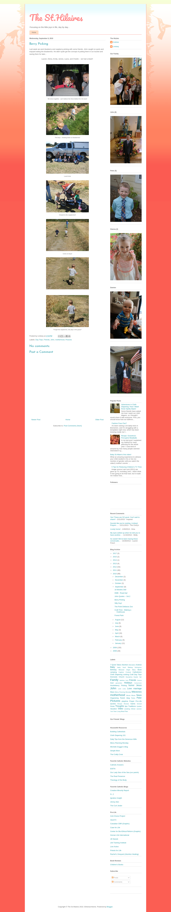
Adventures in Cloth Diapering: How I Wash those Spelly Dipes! (130, 407)
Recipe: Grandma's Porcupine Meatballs (129, 437)
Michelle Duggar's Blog (119, 747)
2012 (115, 567)
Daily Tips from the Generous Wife (123, 739)
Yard (111, 711)
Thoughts (119, 706)
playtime (125, 701)
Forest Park (118, 615)
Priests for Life (115, 850)
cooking (126, 674)
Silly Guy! (118, 603)
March (117, 636)
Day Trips (39, 340)
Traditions (132, 706)
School (139, 704)
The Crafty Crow (116, 754)
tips (126, 706)
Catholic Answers (117, 765)
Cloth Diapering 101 (118, 735)
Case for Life (115, 827)
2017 (115, 553)
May (117, 630)
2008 (115, 651)
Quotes (113, 704)
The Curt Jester (116, 806)
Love (129, 688)
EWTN (112, 769)
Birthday (113, 670)
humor (131, 685)
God (112, 683)
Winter (133, 709)
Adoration (132, 665)
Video (120, 709)
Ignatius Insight (116, 798)
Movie (128, 695)
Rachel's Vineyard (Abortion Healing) (124, 854)
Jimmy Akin (114, 802)
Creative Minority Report (119, 790)
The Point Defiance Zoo (123, 607)
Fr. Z (112, 794)
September (119, 587)
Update (139, 706)
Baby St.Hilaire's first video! (120, 455)
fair (140, 677)
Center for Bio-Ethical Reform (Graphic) (125, 831)
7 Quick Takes (115, 665)
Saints (132, 704)
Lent (119, 689)
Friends (47, 340)
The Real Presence (117, 776)
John (52, 340)
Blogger (110, 907)
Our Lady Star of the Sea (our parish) (124, 772)
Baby (112, 667)
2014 (115, 560)
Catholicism (137, 672)
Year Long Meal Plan (120, 711)
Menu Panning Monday (123, 692)
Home (34, 32)
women (139, 709)
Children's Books (116, 865)
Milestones (137, 692)
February (119, 640)
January (118, 643)
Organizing (114, 698)
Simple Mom (115, 751)
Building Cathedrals (117, 732)
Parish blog (125, 698)
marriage (137, 688)
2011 (115, 570)
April (117, 633)
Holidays (128, 683)
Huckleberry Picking (118, 685)
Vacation (113, 709)
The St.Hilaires (56, 18)
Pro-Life (138, 701)
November (119, 580)
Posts (115, 878)
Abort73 (113, 820)
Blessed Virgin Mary (127, 670)
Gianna (139, 680)
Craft (131, 674)
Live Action (114, 847)
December (119, 577)
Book (140, 670)
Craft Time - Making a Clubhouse (122, 611)
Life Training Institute (118, 843)
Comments (117, 882)
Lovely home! (115, 529)
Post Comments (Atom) (73, 426)
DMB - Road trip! (120, 593)
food (127, 680)
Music (133, 695)
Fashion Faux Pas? (119, 423)
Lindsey (116, 46)
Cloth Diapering (116, 674)
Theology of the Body (118, 780)
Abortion (125, 665)
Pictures (68, 340)
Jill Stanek (114, 839)
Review (126, 704)
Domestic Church (117, 677)
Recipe (119, 704)
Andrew (116, 42)
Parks (133, 698)
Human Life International (119, 835)
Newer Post (35, 420)
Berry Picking (119, 600)
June (117, 626)
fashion (122, 680)
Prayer (131, 701)
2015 (115, 557)
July (117, 623)
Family (114, 679)
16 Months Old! (120, 590)
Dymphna (129, 677)
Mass (112, 692)
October (118, 583)
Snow (112, 706)
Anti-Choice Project (117, 816)
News (139, 695)
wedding (127, 709)
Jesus (139, 685)
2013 (115, 564)
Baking (130, 667)
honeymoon (138, 683)
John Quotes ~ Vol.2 (122, 596)
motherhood (60, 340)
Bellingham (138, 667)
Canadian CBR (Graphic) (120, 824)
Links (124, 689)
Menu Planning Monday (119, 743)
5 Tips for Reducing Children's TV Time (127, 467)
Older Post (99, 420)
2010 (115, 574)
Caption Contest (124, 672)
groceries (119, 683)
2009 (115, 648)
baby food (121, 667)
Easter (136, 677)
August (118, 620)
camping (113, 672)
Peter (139, 698)
